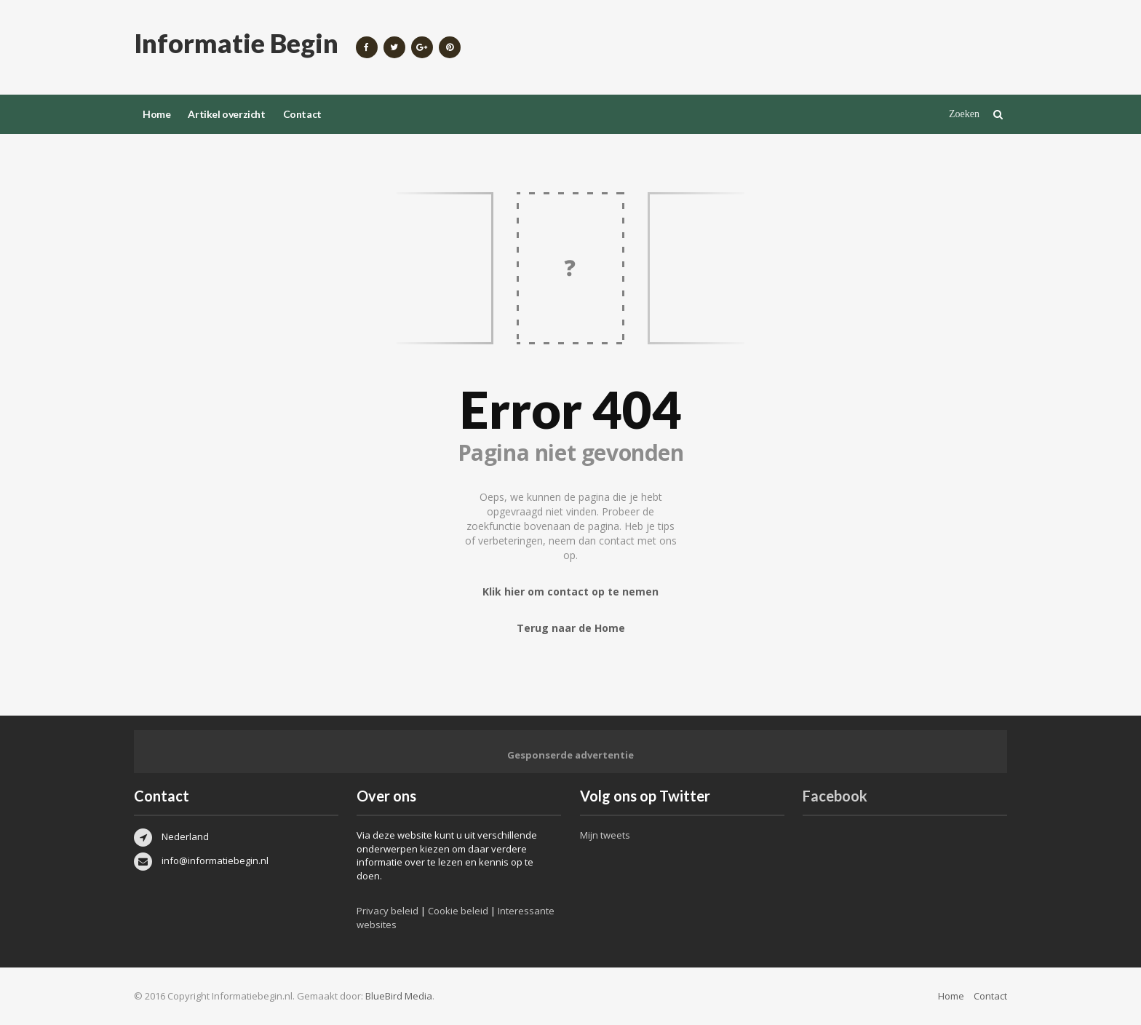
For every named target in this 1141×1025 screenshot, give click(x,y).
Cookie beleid (458, 910)
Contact (302, 114)
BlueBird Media (398, 995)
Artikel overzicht (226, 114)
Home (156, 114)
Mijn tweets (605, 835)
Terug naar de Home (571, 628)
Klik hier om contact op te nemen (570, 591)
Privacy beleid (387, 910)
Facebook (835, 795)
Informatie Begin (236, 43)
